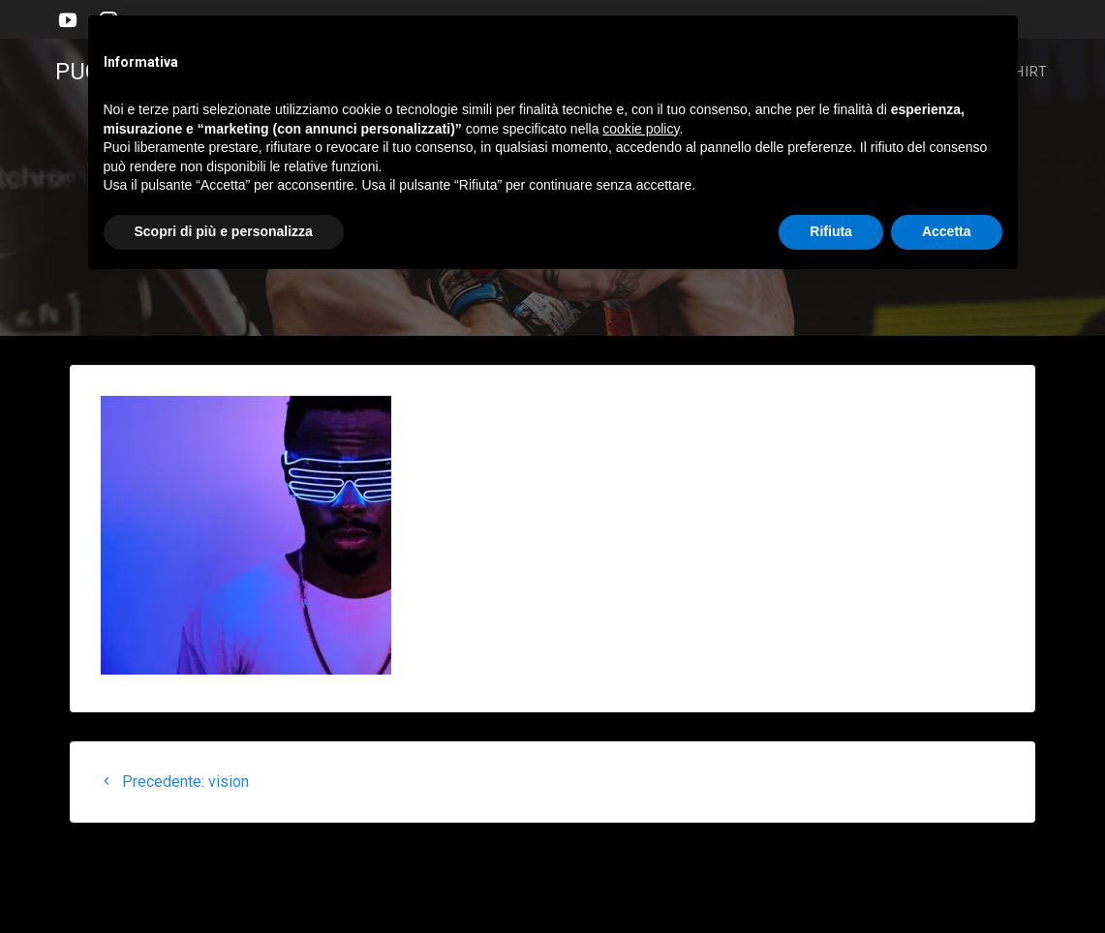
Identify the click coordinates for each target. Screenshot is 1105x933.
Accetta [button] (946, 231)
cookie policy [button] (640, 128)
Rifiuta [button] (831, 231)
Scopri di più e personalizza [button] (224, 231)
